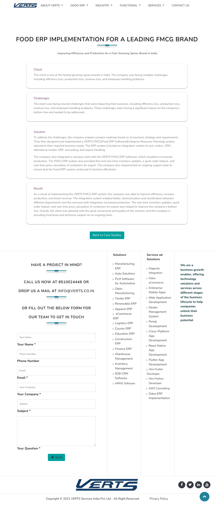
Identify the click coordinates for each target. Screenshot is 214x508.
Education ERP (125, 334)
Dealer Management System (158, 312)
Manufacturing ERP (124, 266)
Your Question (27, 448)
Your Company (27, 394)
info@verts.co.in (76, 291)
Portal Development (158, 324)
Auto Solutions (125, 274)
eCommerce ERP (122, 316)
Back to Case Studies (107, 235)
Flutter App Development (158, 362)
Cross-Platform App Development (159, 336)
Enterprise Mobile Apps (157, 290)
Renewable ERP (126, 304)
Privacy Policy (159, 499)
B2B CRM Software (121, 376)
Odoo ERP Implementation (159, 396)
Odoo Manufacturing (124, 291)
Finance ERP (123, 349)
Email (21, 378)
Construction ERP (123, 341)
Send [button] (56, 457)
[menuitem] (29, 5)
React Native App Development (158, 350)
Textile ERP (122, 299)
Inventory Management (124, 366)
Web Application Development (160, 300)
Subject (22, 411)
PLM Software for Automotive (125, 281)
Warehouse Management (124, 356)
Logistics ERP (124, 323)
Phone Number (28, 361)
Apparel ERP (123, 309)
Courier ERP (123, 329)
